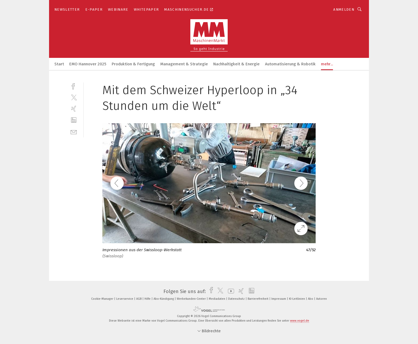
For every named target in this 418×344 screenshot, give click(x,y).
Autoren (321, 299)
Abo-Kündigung (164, 299)
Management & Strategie (184, 64)
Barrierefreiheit (258, 299)
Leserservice (125, 299)
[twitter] (73, 97)
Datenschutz (237, 299)
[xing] (73, 108)
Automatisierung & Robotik (290, 64)
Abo (311, 299)
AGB (139, 299)
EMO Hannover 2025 (87, 64)
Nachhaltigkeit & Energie (236, 64)
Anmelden (343, 9)
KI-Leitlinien (297, 299)
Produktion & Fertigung (133, 64)
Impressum (279, 299)
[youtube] (229, 291)
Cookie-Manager (102, 299)
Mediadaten (217, 299)
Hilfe (147, 299)
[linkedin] (73, 120)
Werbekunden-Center (192, 299)
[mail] (73, 131)
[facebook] (73, 85)
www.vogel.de (299, 320)
